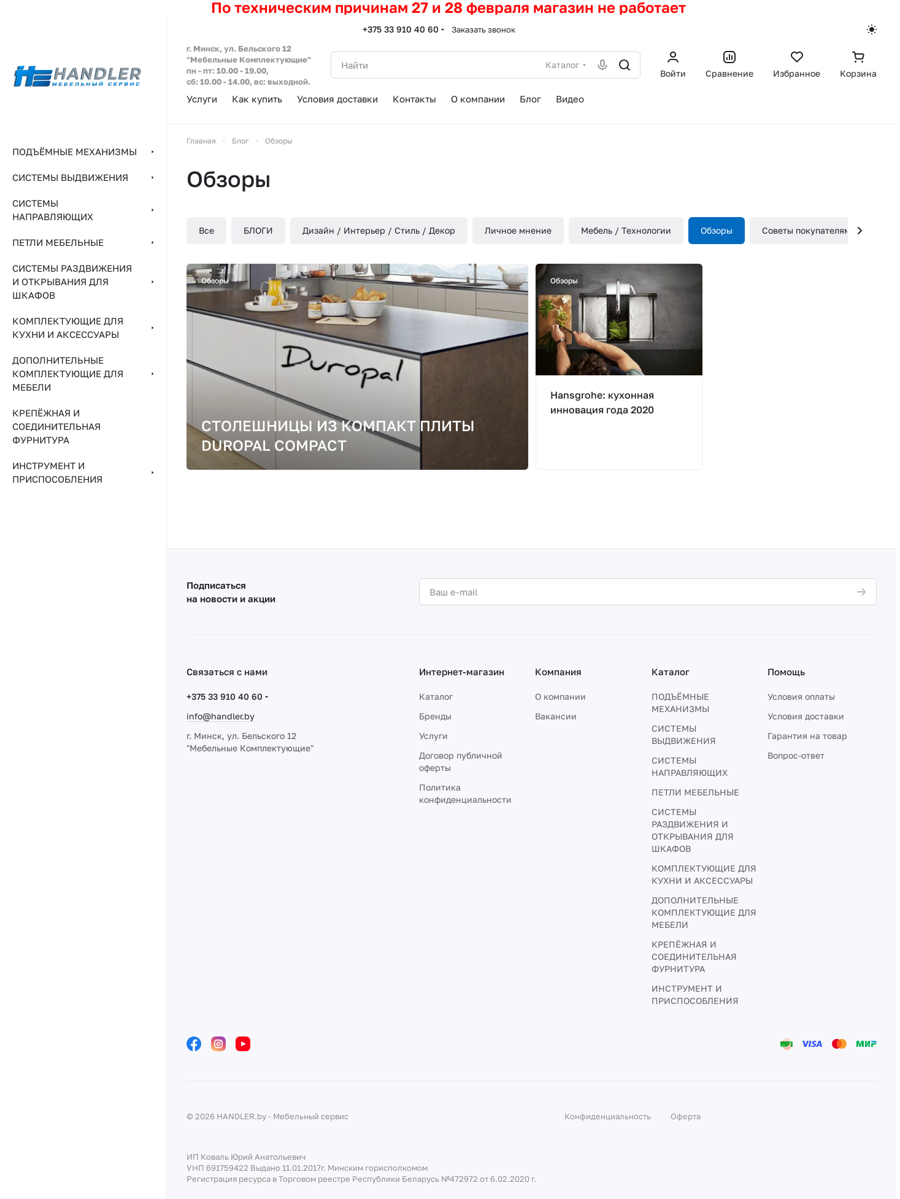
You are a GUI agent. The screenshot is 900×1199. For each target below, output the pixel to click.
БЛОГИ (258, 230)
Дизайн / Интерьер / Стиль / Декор (378, 230)
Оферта (686, 1116)
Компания (558, 671)
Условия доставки (805, 716)
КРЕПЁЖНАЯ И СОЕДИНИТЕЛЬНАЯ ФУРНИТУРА (694, 956)
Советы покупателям (806, 230)
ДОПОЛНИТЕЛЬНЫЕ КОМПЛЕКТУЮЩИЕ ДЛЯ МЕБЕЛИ (704, 912)
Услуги (433, 735)
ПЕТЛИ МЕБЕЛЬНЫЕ (695, 792)
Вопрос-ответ (796, 755)
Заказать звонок (483, 29)
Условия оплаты (801, 696)
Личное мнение (518, 230)
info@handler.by (221, 716)
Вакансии (556, 716)
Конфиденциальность (607, 1116)
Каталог (436, 696)
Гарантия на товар (807, 735)
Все (206, 230)
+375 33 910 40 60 (401, 29)
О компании (560, 696)
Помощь (786, 671)
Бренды (435, 716)
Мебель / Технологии (626, 230)
